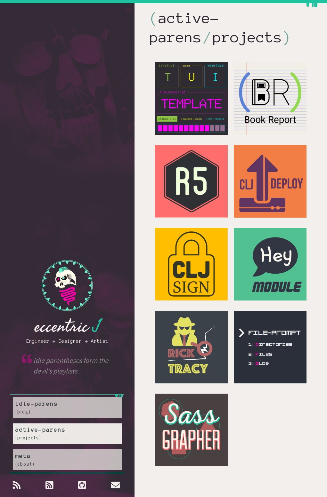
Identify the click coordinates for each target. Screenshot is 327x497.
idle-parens (67, 414)
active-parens (67, 438)
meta (67, 461)
